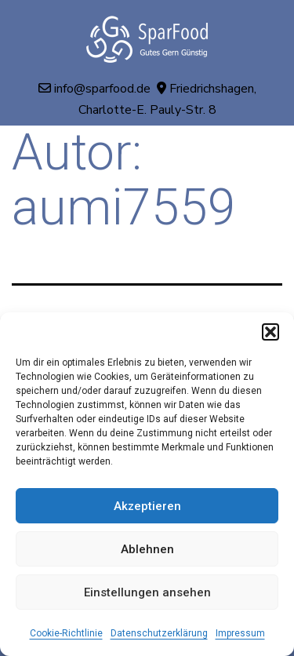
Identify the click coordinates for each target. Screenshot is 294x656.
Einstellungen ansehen (147, 592)
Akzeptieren (147, 506)
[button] (270, 332)
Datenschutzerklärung (159, 633)
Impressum (240, 633)
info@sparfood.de (102, 88)
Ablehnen (147, 549)
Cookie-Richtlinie (66, 633)
